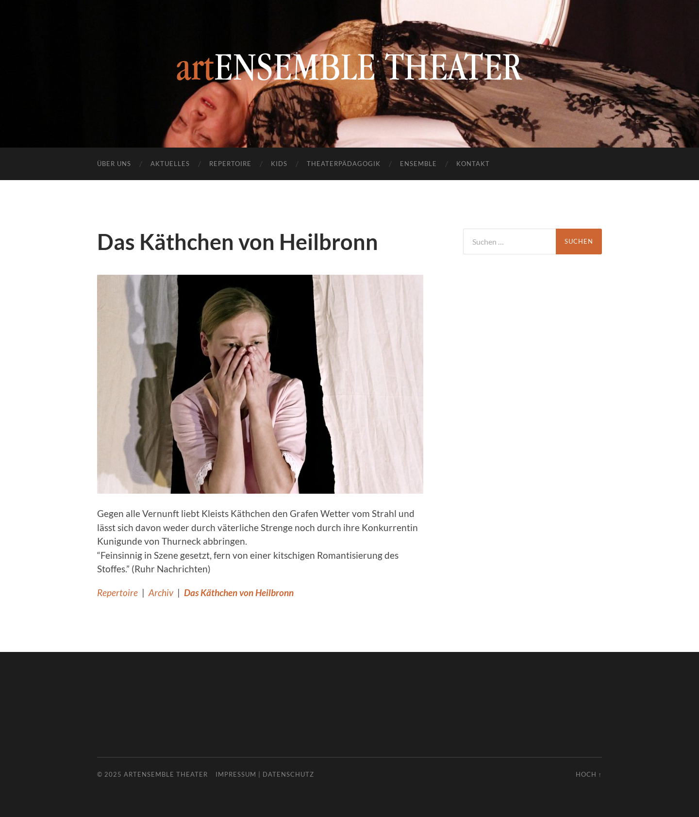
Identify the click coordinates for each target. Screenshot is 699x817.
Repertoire (230, 163)
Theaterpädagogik (344, 163)
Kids (279, 163)
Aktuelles (170, 163)
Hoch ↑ (589, 774)
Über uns (114, 163)
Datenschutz (288, 774)
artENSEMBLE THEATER (166, 774)
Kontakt (473, 163)
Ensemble (418, 163)
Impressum (236, 774)
